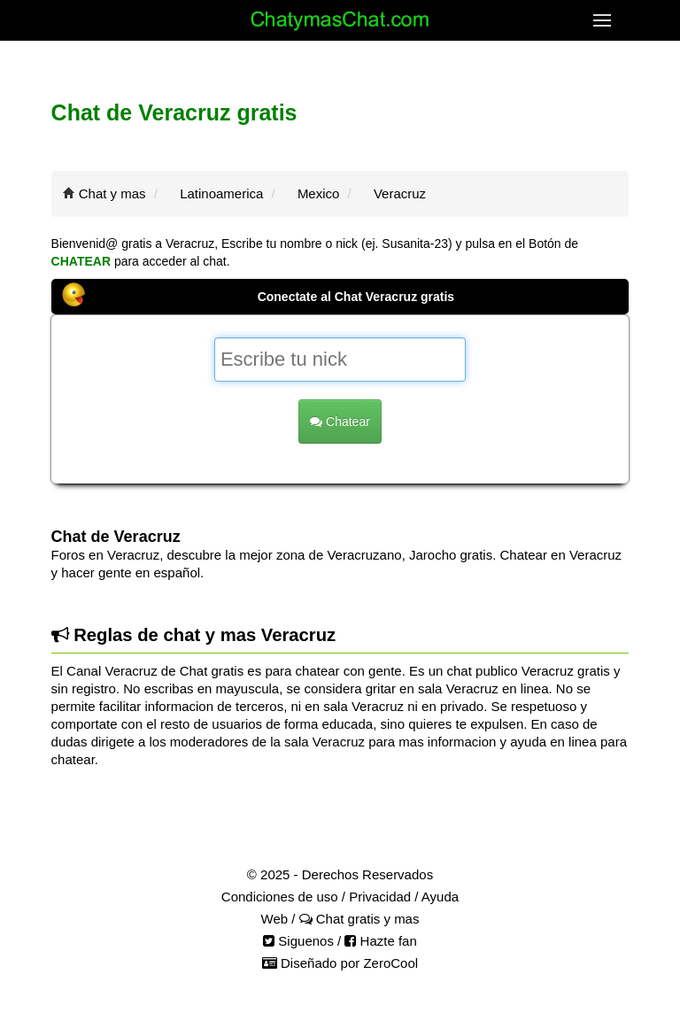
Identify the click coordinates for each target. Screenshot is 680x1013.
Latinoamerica (221, 193)
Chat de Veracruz (116, 536)
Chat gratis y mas (359, 918)
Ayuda (440, 896)
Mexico (319, 193)
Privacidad (380, 896)
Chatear (340, 421)
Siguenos (298, 940)
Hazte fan (380, 940)
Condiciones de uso (279, 896)
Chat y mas (112, 193)
